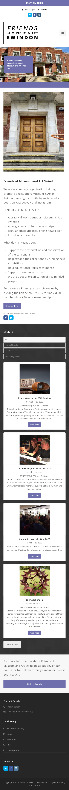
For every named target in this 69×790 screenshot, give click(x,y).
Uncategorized (13, 750)
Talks (7, 351)
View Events (12, 644)
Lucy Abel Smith (34, 599)
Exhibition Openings (16, 728)
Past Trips (11, 739)
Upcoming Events (12, 356)
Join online (12, 306)
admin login (30, 9)
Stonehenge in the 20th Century (34, 398)
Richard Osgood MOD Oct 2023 (34, 468)
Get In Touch (34, 684)
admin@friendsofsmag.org (20, 711)
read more (34, 424)
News (9, 734)
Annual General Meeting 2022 (34, 539)
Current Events (11, 345)
